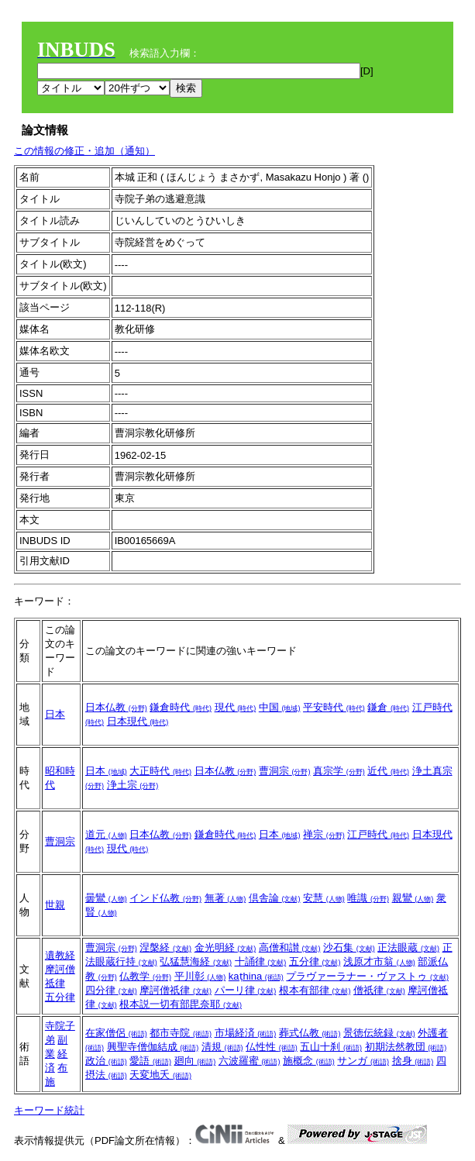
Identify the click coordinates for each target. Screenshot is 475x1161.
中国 (280, 707)
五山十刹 (331, 1046)
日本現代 (138, 721)
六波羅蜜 (250, 1060)
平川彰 (200, 976)
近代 (388, 771)
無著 (225, 898)
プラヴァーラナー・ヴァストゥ (367, 976)
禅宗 (324, 834)
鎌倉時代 (181, 707)
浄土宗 (133, 785)
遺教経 (60, 955)
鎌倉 (388, 707)
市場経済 (246, 1033)
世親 (55, 905)
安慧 (324, 898)
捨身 (413, 1060)
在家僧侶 (116, 1033)
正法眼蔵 (408, 947)
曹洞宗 (285, 771)
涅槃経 (165, 947)
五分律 (60, 997)
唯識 (368, 898)
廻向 (195, 1060)
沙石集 (349, 947)
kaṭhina (256, 976)
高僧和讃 (290, 947)
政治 (106, 1060)
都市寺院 (181, 1033)
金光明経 (225, 947)
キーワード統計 (49, 1110)
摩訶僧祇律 (175, 990)
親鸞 (413, 898)
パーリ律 (246, 990)
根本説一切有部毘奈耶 (180, 1004)
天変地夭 (160, 1074)
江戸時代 (378, 834)
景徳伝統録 (379, 1033)
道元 (106, 834)
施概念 (309, 1060)
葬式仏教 (310, 1033)
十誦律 (261, 961)
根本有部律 (315, 990)
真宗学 (339, 771)
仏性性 (272, 1046)
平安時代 (334, 707)
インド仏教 (165, 898)
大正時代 (160, 771)
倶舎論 (275, 898)
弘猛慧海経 (196, 961)
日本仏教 (116, 707)
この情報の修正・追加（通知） (84, 151)
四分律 (111, 990)
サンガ (363, 1060)
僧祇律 (379, 990)
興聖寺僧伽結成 (153, 1046)
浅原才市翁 (379, 961)
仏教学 (145, 976)
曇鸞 (106, 898)
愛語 (150, 1060)
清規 (222, 1046)
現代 (235, 707)
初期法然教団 (406, 1046)
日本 (55, 714)
